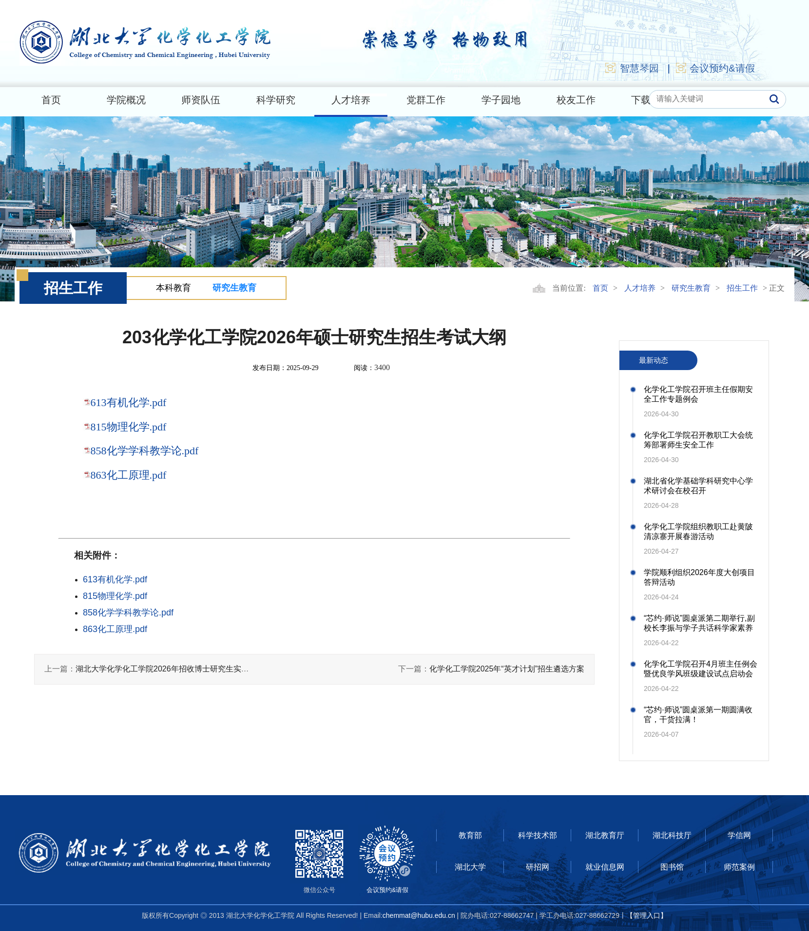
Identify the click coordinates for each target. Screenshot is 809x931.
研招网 (537, 867)
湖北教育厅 (604, 835)
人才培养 (350, 99)
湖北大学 (470, 867)
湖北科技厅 (672, 835)
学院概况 (126, 99)
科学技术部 (537, 835)
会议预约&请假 (715, 68)
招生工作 (742, 288)
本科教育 (173, 288)
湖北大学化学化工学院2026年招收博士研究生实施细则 (170, 669)
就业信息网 (604, 867)
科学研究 (275, 99)
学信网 (739, 835)
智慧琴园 (631, 68)
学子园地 (501, 99)
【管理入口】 (646, 915)
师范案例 (739, 867)
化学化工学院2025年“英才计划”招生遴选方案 (506, 669)
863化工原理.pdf (129, 475)
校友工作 (576, 99)
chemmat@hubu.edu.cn (419, 915)
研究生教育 (234, 288)
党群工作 (425, 99)
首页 (51, 99)
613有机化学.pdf (129, 402)
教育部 (470, 835)
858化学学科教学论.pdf (145, 451)
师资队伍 (200, 99)
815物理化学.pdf (129, 427)
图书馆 (672, 867)
